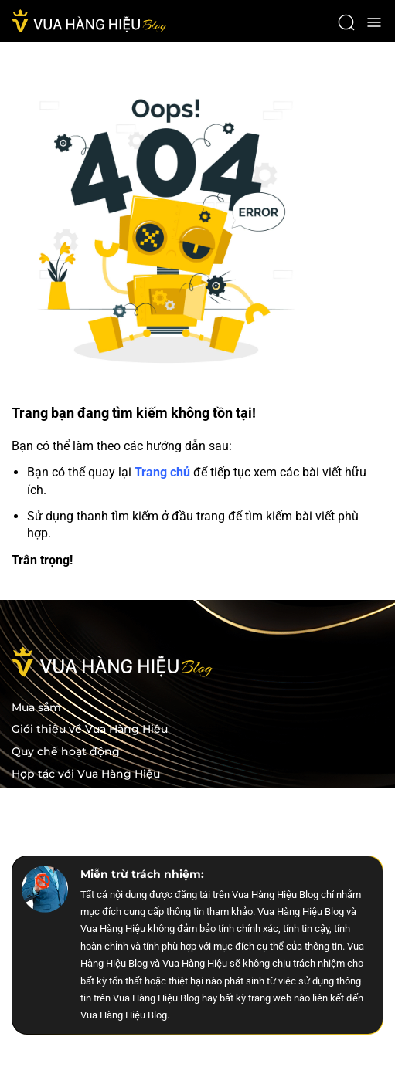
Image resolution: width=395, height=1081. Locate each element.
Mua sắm (36, 707)
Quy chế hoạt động (66, 751)
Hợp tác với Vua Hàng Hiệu (86, 774)
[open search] (346, 22)
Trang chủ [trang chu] (162, 472)
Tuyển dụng (45, 796)
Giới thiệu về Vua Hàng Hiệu (90, 729)
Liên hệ (32, 818)
